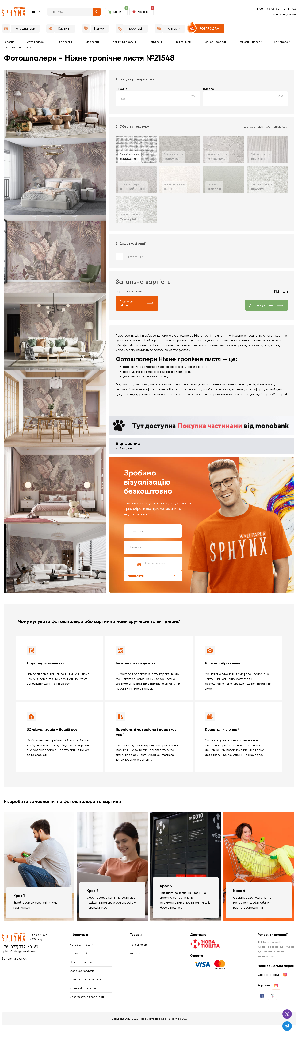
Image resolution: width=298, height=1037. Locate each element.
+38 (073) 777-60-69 (276, 9)
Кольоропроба (79, 955)
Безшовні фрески (215, 41)
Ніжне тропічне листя (17, 47)
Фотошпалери (36, 41)
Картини (135, 955)
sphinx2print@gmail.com (19, 952)
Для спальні (92, 41)
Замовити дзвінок (284, 14)
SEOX (183, 1030)
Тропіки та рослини (124, 41)
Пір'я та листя (183, 41)
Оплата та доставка (83, 966)
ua (33, 12)
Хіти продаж (282, 41)
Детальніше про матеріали (266, 126)
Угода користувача (82, 976)
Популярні (155, 41)
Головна (9, 41)
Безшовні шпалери (250, 41)
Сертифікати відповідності (87, 1007)
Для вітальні (64, 41)
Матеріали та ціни (81, 945)
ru (40, 12)
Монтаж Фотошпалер (83, 997)
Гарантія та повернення (85, 987)
